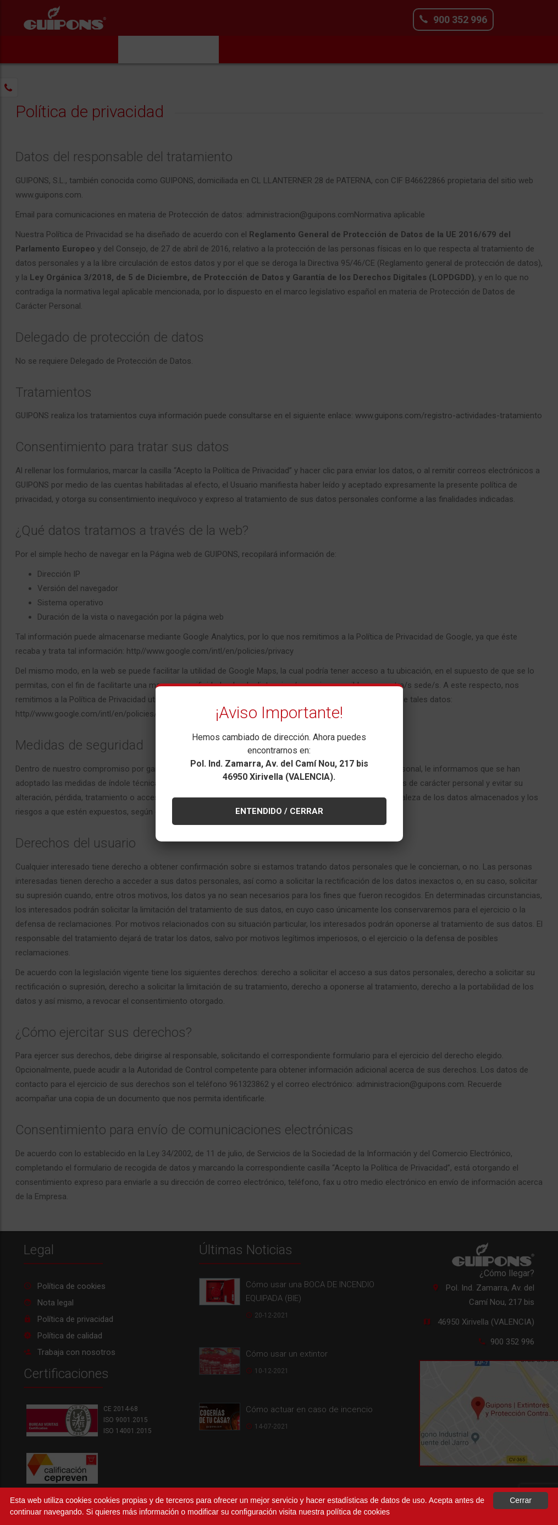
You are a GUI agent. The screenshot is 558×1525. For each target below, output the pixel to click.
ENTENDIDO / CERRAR (279, 811)
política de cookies (358, 1511)
